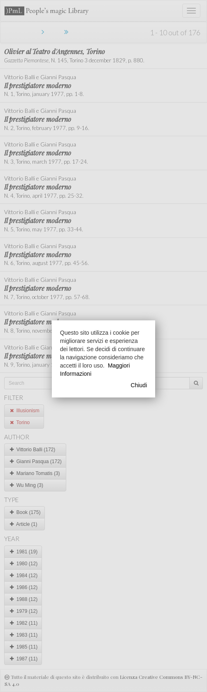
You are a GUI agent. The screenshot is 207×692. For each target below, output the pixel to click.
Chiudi (139, 385)
